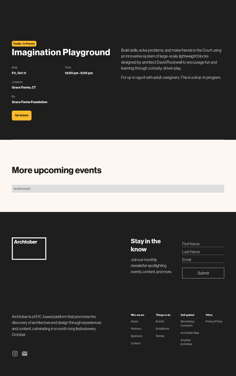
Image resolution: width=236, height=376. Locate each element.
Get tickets (21, 115)
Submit (203, 273)
